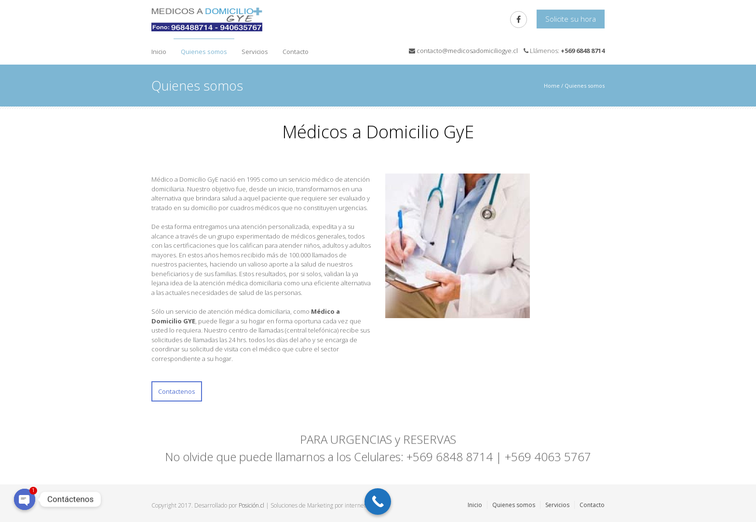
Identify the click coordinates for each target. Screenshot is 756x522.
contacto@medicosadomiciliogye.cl (467, 50)
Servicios (255, 51)
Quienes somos (204, 51)
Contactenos (176, 391)
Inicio (158, 51)
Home (552, 85)
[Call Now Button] (377, 501)
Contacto (296, 51)
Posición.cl (251, 505)
